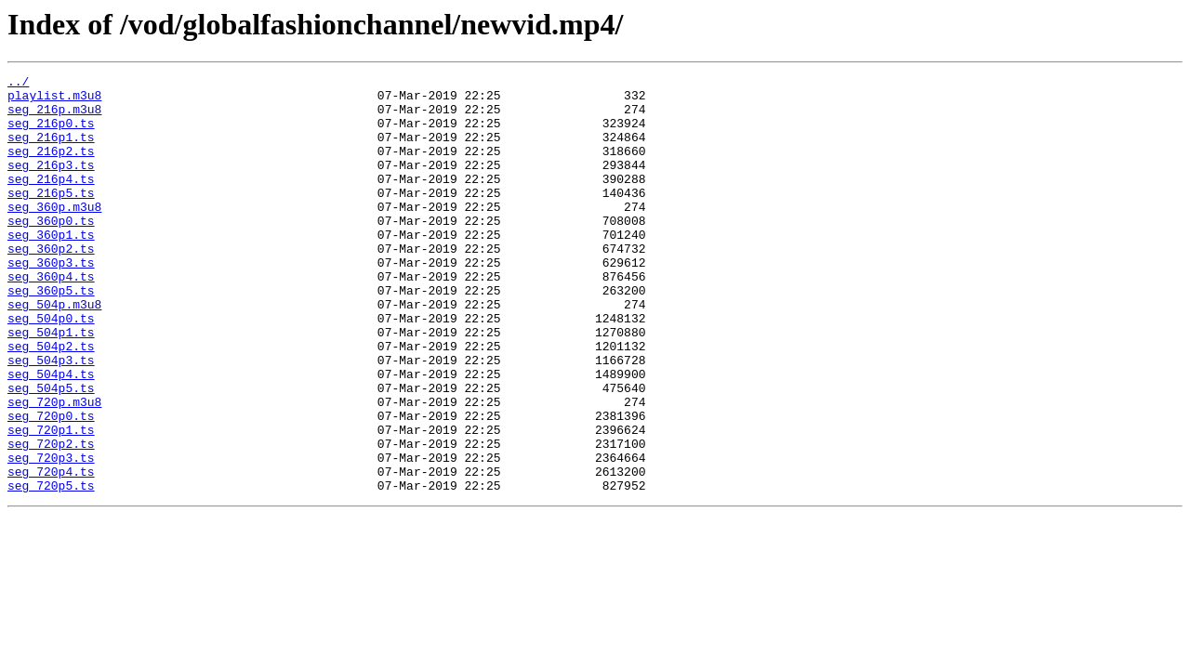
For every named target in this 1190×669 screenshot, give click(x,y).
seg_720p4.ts (51, 552)
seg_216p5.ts (51, 217)
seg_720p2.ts (51, 518)
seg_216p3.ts (51, 184)
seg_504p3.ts (51, 418)
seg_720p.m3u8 (54, 468)
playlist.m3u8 (54, 100)
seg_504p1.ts (51, 384)
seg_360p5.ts (51, 334)
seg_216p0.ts (51, 133)
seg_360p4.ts (51, 317)
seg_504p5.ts (51, 451)
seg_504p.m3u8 (54, 351)
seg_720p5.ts (51, 568)
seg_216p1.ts (51, 150)
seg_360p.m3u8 (54, 234)
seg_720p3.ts (51, 535)
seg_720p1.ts (51, 501)
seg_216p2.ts (51, 167)
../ (18, 83)
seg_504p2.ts (51, 401)
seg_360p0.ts (51, 251)
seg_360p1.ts (51, 267)
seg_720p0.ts (51, 485)
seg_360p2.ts (51, 284)
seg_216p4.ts (51, 200)
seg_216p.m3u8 (54, 117)
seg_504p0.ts (51, 368)
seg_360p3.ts (51, 301)
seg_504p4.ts (51, 434)
